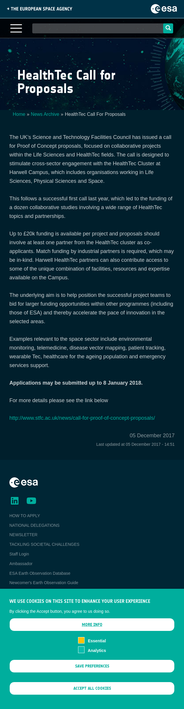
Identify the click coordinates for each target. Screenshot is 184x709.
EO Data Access (24, 592)
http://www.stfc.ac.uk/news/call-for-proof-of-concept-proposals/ (82, 418)
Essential (97, 646)
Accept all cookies (92, 694)
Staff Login (19, 554)
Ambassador (21, 563)
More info (92, 630)
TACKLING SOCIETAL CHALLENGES (44, 544)
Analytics (97, 656)
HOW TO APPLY (24, 515)
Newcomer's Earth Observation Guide (43, 582)
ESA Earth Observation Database (39, 573)
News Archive (45, 114)
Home (19, 114)
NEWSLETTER (23, 534)
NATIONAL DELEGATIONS (34, 525)
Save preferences (92, 671)
